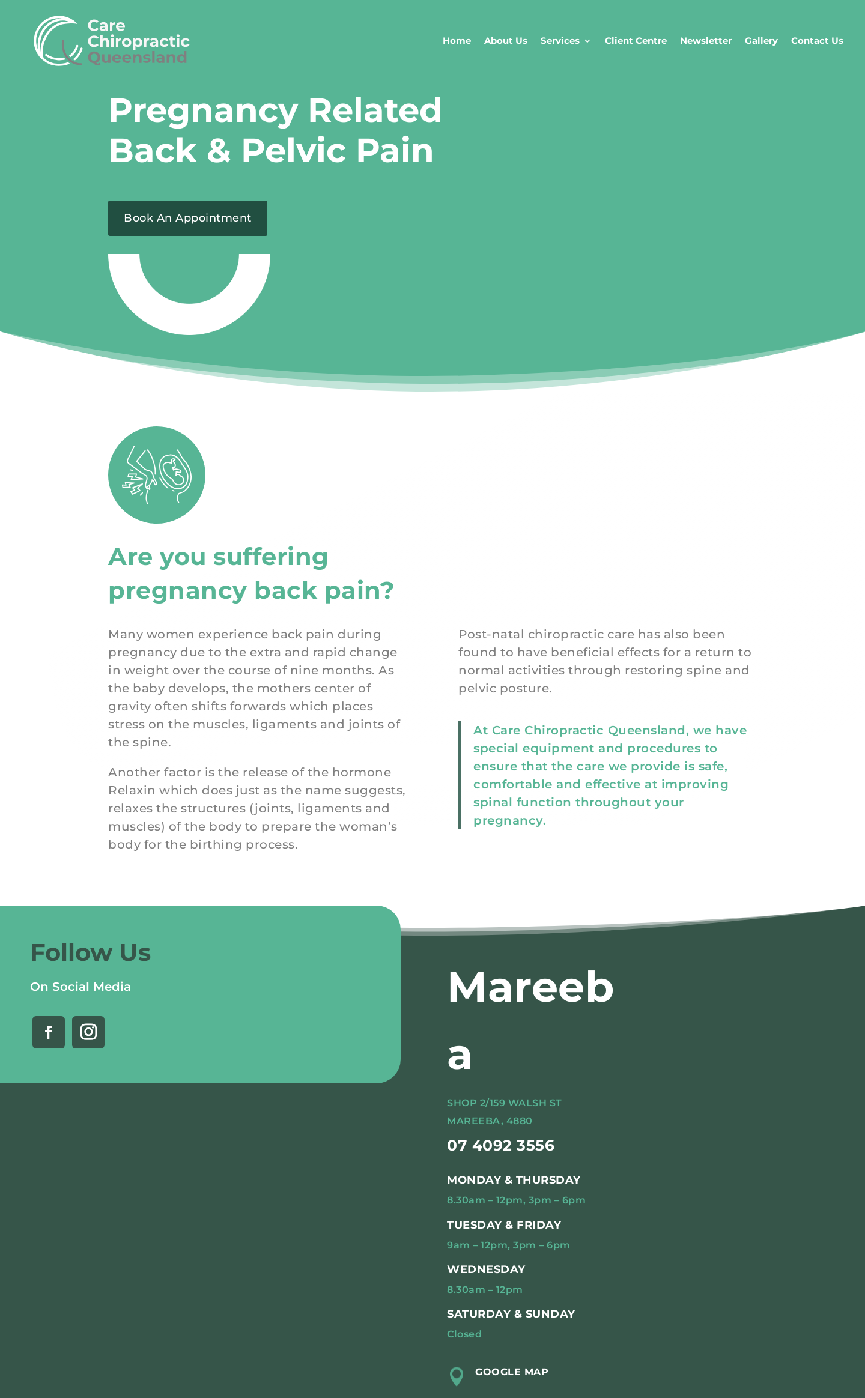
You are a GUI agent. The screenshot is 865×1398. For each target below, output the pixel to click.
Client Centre (636, 40)
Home (457, 40)
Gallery (761, 40)
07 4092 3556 (500, 1145)
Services (560, 40)
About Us (505, 40)
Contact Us (817, 40)
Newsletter (706, 40)
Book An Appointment (188, 218)
